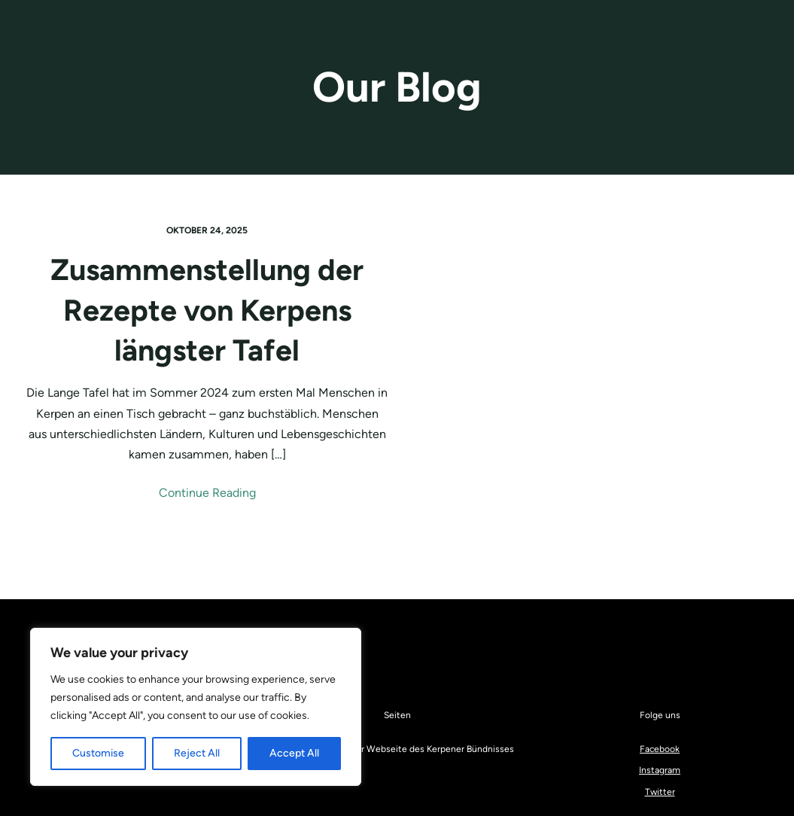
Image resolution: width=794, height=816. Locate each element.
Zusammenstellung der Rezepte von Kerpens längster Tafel (207, 309)
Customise (98, 753)
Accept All (294, 753)
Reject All (197, 753)
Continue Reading (207, 493)
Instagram (659, 770)
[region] (195, 707)
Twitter (660, 792)
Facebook (660, 749)
